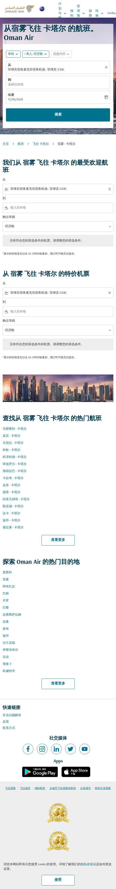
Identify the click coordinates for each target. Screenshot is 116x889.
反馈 (6, 721)
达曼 (6, 621)
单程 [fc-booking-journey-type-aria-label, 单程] (11, 54)
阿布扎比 (9, 586)
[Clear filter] (109, 189)
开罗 (6, 600)
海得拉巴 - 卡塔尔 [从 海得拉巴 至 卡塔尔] (15, 471)
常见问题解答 (12, 715)
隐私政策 (87, 864)
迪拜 (6, 636)
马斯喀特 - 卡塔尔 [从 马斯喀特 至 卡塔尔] (15, 429)
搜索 (58, 114)
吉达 (6, 657)
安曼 (6, 579)
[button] (35, 54)
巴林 (6, 593)
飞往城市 (25, 788)
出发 (11, 95)
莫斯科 (7, 572)
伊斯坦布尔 (10, 650)
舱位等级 (9, 217)
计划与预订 (63, 13)
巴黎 (6, 607)
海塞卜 (7, 664)
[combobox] (58, 189)
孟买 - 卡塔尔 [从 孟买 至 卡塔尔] (11, 436)
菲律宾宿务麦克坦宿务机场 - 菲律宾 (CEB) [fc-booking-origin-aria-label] (36, 69)
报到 (71, 13)
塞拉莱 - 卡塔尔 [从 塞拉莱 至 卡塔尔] (13, 527)
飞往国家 (10, 788)
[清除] (107, 67)
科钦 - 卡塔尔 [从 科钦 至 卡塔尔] (11, 450)
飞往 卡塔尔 (41, 144)
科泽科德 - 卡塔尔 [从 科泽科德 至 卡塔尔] (15, 457)
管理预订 (82, 13)
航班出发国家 (103, 788)
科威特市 (9, 671)
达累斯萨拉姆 (12, 614)
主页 (6, 144)
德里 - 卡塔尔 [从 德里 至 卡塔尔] (11, 492)
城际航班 (40, 788)
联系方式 (9, 728)
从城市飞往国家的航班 (62, 788)
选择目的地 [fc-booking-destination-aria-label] (15, 84)
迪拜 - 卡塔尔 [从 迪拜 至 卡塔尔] (11, 520)
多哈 (6, 629)
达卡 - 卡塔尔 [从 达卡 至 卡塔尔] (11, 513)
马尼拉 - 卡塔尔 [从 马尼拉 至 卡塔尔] (13, 443)
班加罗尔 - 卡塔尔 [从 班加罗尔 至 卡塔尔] (15, 464)
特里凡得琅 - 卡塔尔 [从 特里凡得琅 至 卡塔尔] (16, 499)
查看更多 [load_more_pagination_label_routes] (58, 540)
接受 (58, 880)
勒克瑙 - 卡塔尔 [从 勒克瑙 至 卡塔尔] (13, 506)
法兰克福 (9, 643)
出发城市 (85, 788)
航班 (21, 144)
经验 (100, 13)
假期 (90, 13)
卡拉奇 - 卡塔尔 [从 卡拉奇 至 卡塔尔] (13, 478)
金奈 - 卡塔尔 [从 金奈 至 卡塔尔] (11, 485)
